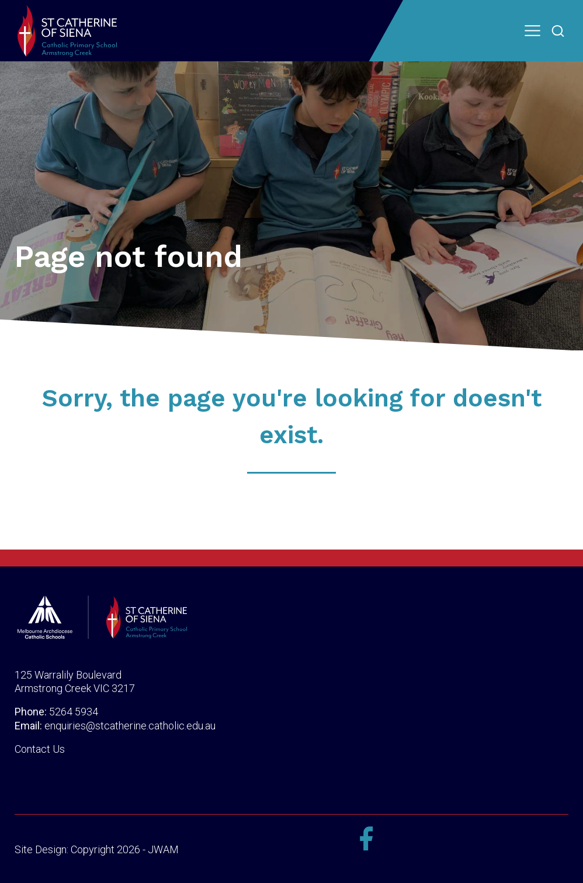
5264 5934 (73, 711)
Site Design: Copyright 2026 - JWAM (97, 849)
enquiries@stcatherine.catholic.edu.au (130, 725)
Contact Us (40, 749)
